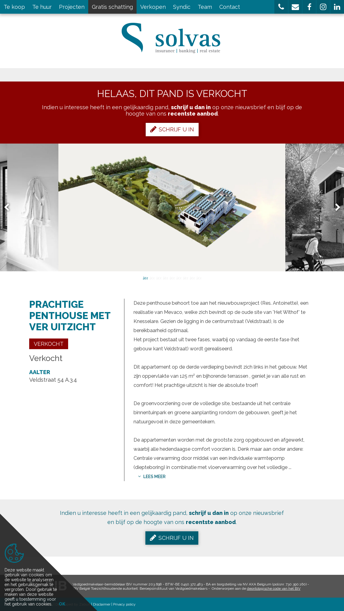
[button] (281, 7)
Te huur (42, 7)
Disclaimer (101, 604)
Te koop (14, 7)
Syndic (181, 7)
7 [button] (185, 277)
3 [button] (159, 277)
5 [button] (172, 277)
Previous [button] (9, 207)
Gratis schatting (112, 7)
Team (205, 7)
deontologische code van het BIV (274, 588)
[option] (172, 207)
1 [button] (145, 277)
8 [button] (192, 277)
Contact (229, 7)
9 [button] (199, 277)
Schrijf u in (172, 129)
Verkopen (153, 7)
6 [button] (179, 277)
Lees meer (151, 476)
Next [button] (335, 207)
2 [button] (152, 277)
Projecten (72, 7)
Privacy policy (124, 604)
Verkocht (49, 344)
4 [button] (165, 277)
